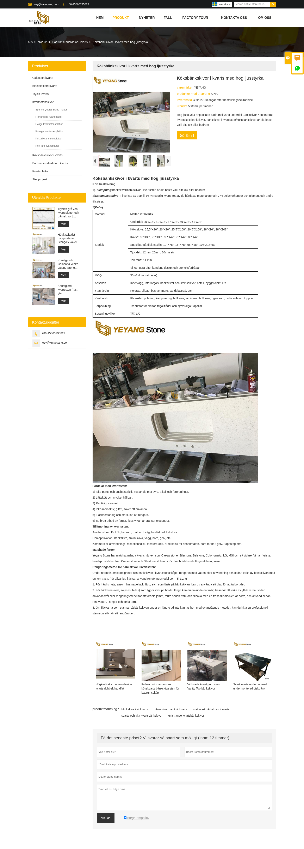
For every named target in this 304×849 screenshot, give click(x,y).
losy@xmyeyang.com (46, 4)
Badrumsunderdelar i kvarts (70, 42)
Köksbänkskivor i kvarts (47, 155)
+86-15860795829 (78, 4)
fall (168, 17)
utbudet (182, 106)
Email (187, 135)
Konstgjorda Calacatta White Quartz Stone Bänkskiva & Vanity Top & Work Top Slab (69, 264)
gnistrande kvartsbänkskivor (186, 716)
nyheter (147, 17)
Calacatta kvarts (42, 77)
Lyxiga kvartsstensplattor (49, 124)
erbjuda (106, 819)
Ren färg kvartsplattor (47, 145)
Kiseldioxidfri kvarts (44, 86)
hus (30, 42)
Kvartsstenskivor (43, 102)
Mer (63, 223)
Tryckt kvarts (40, 94)
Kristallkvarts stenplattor (49, 138)
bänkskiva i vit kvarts (135, 710)
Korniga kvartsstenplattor (49, 131)
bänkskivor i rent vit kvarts (170, 710)
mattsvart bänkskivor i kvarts (211, 710)
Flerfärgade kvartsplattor (49, 116)
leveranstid (185, 100)
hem (100, 17)
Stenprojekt (39, 179)
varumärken (185, 87)
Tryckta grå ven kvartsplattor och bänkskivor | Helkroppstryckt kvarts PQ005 (68, 212)
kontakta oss (234, 17)
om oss (264, 17)
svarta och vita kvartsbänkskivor (142, 716)
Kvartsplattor (40, 171)
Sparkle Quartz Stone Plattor (51, 109)
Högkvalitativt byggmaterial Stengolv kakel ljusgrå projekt (67, 238)
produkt (120, 17)
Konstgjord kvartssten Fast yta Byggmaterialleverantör (70, 289)
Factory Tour (195, 17)
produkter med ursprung (194, 93)
